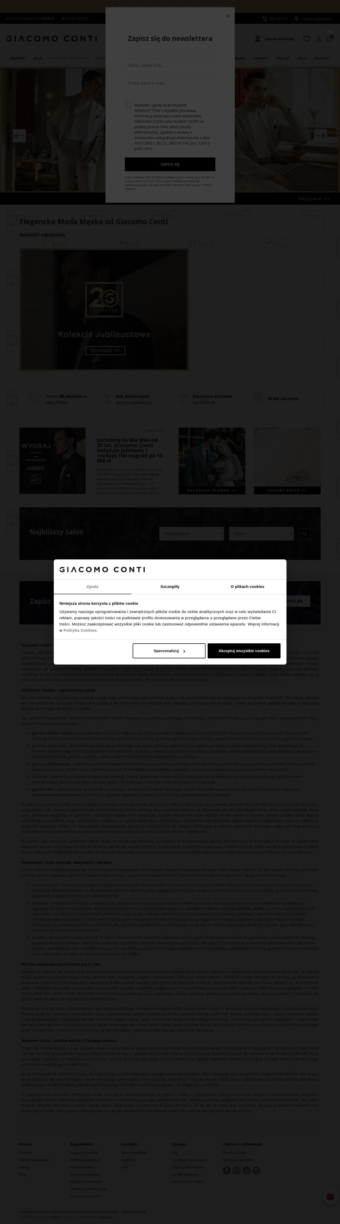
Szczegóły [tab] (170, 586)
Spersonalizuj (169, 651)
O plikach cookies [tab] (247, 586)
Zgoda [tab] (93, 586)
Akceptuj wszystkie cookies (244, 651)
